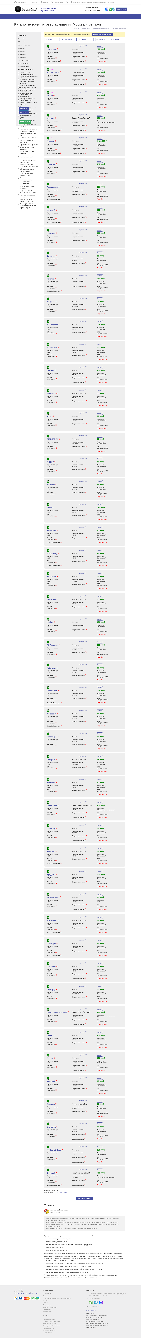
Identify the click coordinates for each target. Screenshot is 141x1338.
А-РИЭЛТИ (52, 393)
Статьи (45, 1302)
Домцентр (52, 256)
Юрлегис (51, 302)
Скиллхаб (52, 1173)
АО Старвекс (53, 325)
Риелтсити (52, 531)
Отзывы (45, 1296)
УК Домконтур (54, 897)
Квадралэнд (53, 554)
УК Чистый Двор (55, 1150)
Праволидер (53, 187)
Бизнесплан (53, 805)
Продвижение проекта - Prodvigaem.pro (25, 1293)
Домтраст (52, 760)
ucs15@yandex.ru (94, 1306)
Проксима (52, 233)
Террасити (52, 599)
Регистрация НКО (48, 1328)
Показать (23, 117)
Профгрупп (53, 691)
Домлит (51, 1058)
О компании (47, 1293)
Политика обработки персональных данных (57, 1298)
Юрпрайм (52, 783)
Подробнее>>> (102, 61)
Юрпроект (52, 714)
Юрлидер (52, 485)
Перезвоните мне (121, 9)
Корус (50, 416)
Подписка (25, 122)
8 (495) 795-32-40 (94, 1298)
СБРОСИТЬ (23, 112)
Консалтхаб (53, 920)
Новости (45, 1300)
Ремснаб (51, 141)
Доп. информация (79, 61)
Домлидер (52, 966)
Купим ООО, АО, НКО (50, 1323)
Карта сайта (47, 1311)
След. (60, 1192)
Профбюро (52, 737)
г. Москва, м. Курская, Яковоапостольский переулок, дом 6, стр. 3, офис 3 (94, 2)
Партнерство (47, 1309)
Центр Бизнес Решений (58, 1012)
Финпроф (52, 1081)
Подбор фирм (47, 1332)
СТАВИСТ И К (53, 439)
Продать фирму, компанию (51, 1321)
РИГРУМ (51, 462)
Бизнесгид (52, 1127)
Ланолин (51, 370)
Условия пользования (50, 1307)
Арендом (52, 1104)
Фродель (52, 875)
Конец (65, 1192)
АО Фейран (53, 348)
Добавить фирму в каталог (102, 34)
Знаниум (51, 118)
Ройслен (51, 279)
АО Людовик (53, 645)
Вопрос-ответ (47, 1305)
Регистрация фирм (49, 1319)
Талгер (51, 95)
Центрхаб (52, 210)
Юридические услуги (49, 1330)
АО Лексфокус (54, 72)
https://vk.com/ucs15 (92, 1310)
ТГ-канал (115, 39)
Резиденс (52, 851)
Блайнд (51, 622)
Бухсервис (52, 49)
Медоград (52, 990)
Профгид (52, 828)
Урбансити (52, 668)
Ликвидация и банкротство (51, 1326)
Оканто (51, 1035)
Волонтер (52, 164)
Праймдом (52, 943)
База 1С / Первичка (54, 61)
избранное (101, 39)
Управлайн (52, 577)
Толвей (51, 508)
